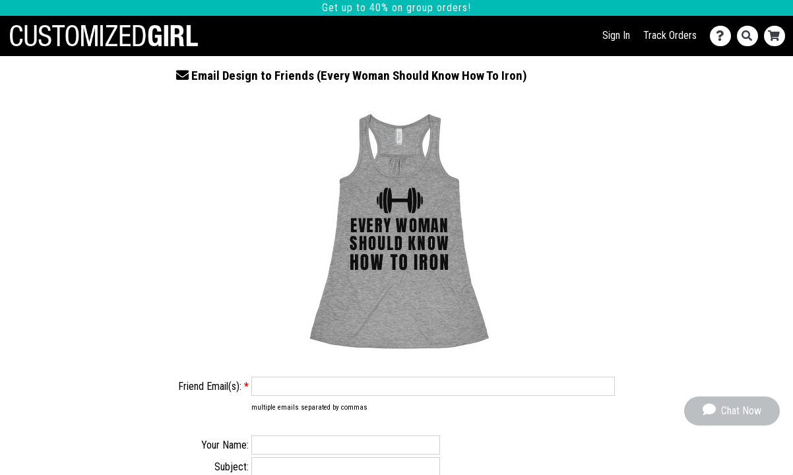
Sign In (616, 35)
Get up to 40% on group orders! (396, 7)
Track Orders (670, 35)
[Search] (750, 36)
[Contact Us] (723, 36)
